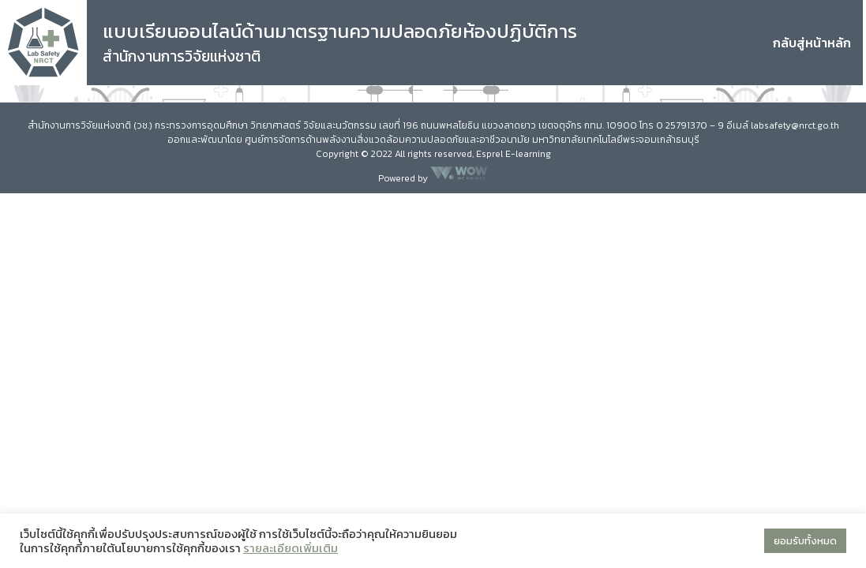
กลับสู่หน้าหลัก (812, 42)
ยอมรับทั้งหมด (805, 540)
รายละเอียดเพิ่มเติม (290, 548)
